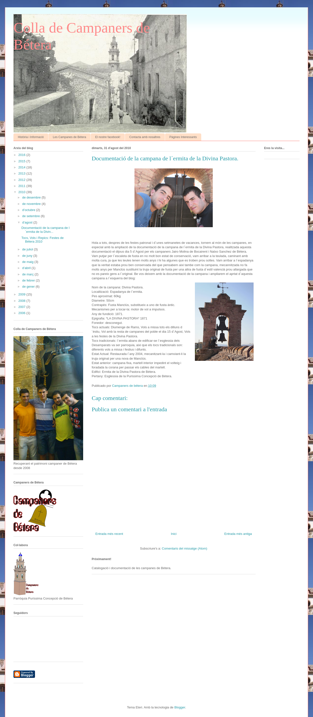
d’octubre (29, 210)
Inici (174, 534)
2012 (22, 180)
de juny (28, 256)
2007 (22, 307)
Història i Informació (31, 137)
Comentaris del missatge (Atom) (184, 548)
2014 (22, 167)
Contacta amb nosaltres (144, 137)
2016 (22, 155)
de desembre (32, 197)
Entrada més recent (109, 534)
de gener (29, 286)
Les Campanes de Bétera (69, 137)
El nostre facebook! (107, 137)
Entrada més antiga (238, 534)
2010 (22, 192)
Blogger (179, 707)
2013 (22, 173)
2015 (22, 161)
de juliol (28, 249)
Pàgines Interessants (183, 137)
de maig (28, 262)
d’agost (28, 222)
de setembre (31, 216)
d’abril (27, 268)
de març (28, 274)
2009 (22, 294)
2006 (22, 313)
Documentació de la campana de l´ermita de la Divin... (45, 230)
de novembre (32, 204)
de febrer (29, 280)
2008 (22, 301)
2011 (22, 186)
